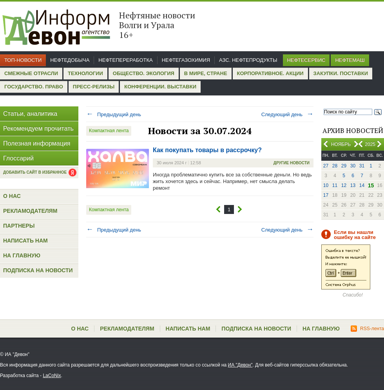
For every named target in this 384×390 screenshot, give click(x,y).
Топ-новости (23, 60)
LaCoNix (52, 375)
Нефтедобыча (69, 60)
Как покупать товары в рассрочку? (207, 150)
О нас (12, 196)
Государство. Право (33, 87)
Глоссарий (18, 158)
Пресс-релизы (93, 87)
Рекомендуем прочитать (38, 128)
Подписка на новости (38, 270)
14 (361, 185)
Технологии (85, 73)
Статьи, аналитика (30, 113)
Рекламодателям (30, 211)
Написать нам (25, 240)
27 (325, 166)
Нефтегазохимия (186, 60)
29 (343, 166)
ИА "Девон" (240, 365)
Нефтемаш (349, 60)
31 (361, 166)
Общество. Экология (143, 73)
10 (325, 185)
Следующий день (287, 114)
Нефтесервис (306, 60)
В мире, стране (205, 73)
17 (325, 195)
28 (334, 166)
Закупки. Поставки (340, 73)
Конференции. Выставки (160, 87)
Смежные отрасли (31, 73)
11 (334, 185)
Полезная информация (37, 143)
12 (343, 185)
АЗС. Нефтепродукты (248, 60)
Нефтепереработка (125, 60)
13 (352, 185)
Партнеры (18, 226)
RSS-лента (367, 328)
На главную (21, 255)
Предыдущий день (113, 114)
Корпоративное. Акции (270, 73)
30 (352, 166)
